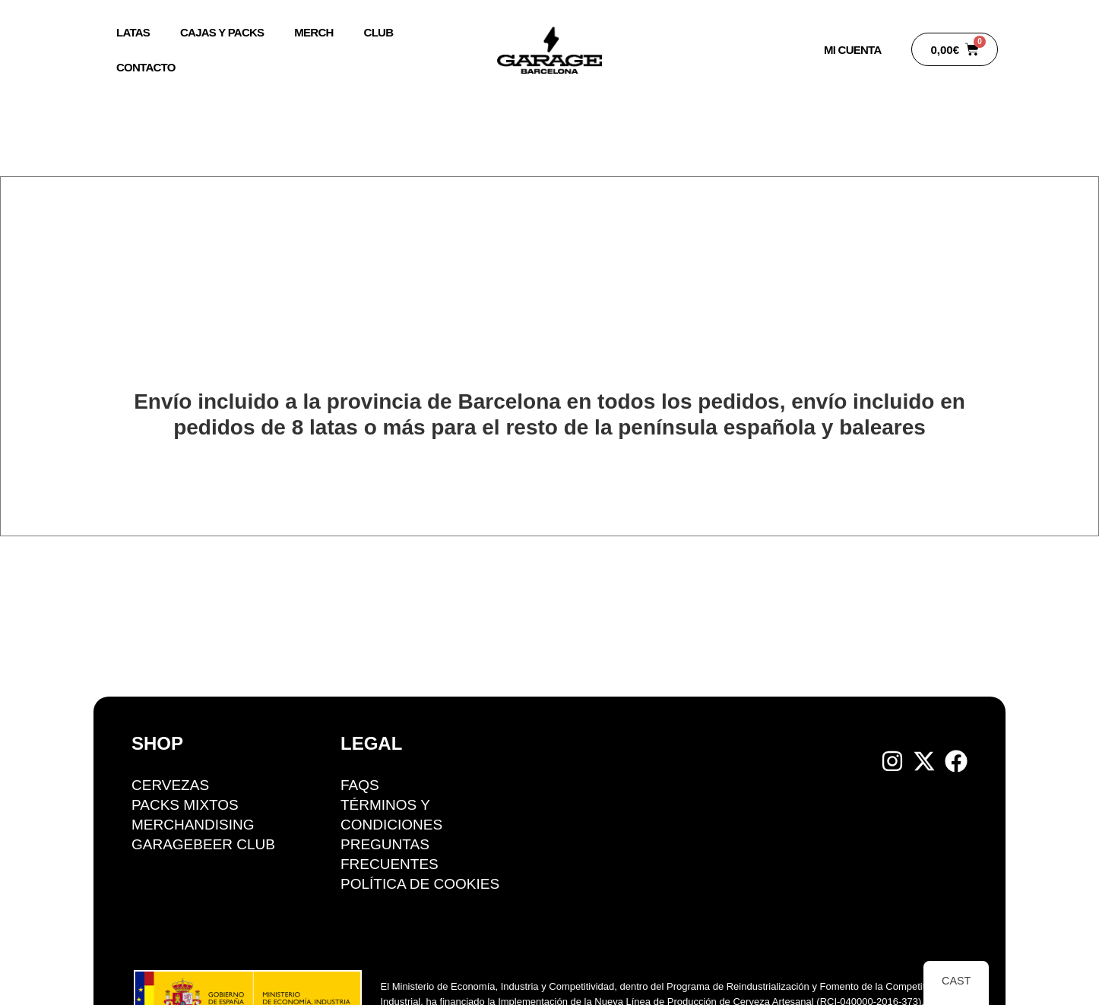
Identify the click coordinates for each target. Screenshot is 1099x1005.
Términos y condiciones (391, 815)
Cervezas (170, 785)
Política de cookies (419, 884)
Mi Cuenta (852, 49)
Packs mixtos (185, 805)
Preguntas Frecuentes (389, 854)
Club (378, 32)
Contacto (146, 67)
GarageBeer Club (203, 844)
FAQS (359, 785)
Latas (133, 32)
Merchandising (193, 825)
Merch (313, 32)
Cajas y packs (222, 32)
